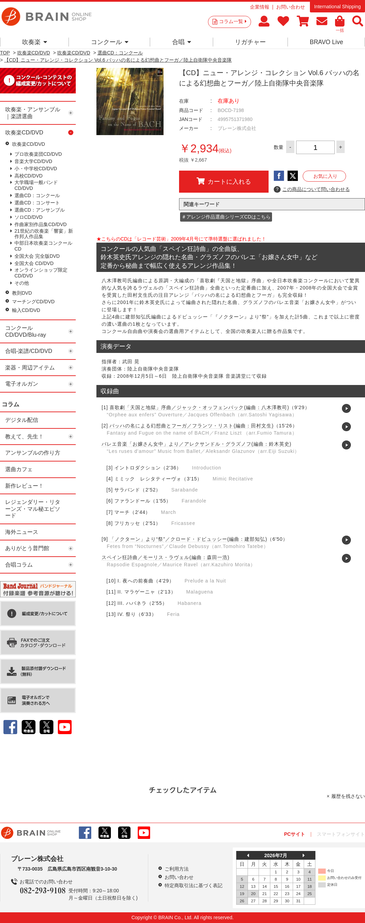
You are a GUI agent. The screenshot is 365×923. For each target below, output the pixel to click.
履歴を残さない (348, 796)
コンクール (109, 42)
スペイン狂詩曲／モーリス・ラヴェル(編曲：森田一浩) (165, 557)
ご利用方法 (177, 869)
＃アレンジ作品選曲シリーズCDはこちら (225, 217)
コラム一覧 (233, 21)
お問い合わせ (290, 7)
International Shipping (337, 6)
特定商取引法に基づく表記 (193, 885)
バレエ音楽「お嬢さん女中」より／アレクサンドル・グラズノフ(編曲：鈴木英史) (196, 444)
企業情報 (259, 7)
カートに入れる (224, 181)
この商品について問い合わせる (312, 189)
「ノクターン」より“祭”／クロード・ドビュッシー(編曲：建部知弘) (188, 539)
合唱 (181, 42)
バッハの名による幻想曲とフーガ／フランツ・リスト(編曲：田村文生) (191, 425)
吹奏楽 (34, 42)
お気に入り (325, 176)
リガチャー (250, 42)
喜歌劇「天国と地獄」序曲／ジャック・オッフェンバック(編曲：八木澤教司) (199, 407)
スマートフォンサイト (341, 834)
